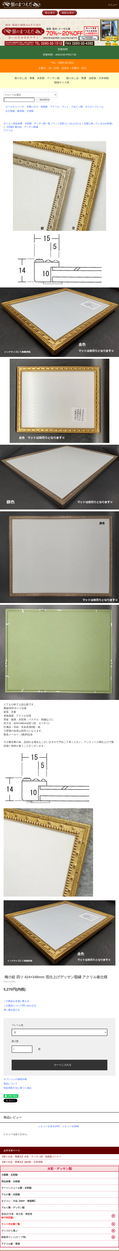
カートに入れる (59, 1064)
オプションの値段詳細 (15, 1079)
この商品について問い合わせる (20, 1005)
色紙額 (44, 106)
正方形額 (10, 111)
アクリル (54, 106)
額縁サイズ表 (59, 82)
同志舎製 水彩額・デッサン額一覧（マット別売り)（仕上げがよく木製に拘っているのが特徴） (63, 123)
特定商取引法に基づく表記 (17, 1088)
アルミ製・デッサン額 (13, 1207)
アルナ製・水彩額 (10, 1194)
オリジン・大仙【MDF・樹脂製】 (19, 1201)
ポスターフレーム (94, 106)
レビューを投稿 (70, 1126)
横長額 (20, 111)
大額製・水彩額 (9, 1174)
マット (65, 106)
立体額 (30, 111)
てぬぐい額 (77, 106)
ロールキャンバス (15, 106)
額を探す (50, 12)
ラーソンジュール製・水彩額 (16, 1188)
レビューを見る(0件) (49, 1126)
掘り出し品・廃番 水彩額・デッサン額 (35, 78)
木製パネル (32, 106)
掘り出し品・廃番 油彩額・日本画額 (85, 78)
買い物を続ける (12, 1010)
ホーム (7, 123)
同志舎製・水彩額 (10, 1181)
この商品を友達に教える (16, 1001)
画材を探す (68, 12)
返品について (11, 1083)
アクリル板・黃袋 (10, 1243)
